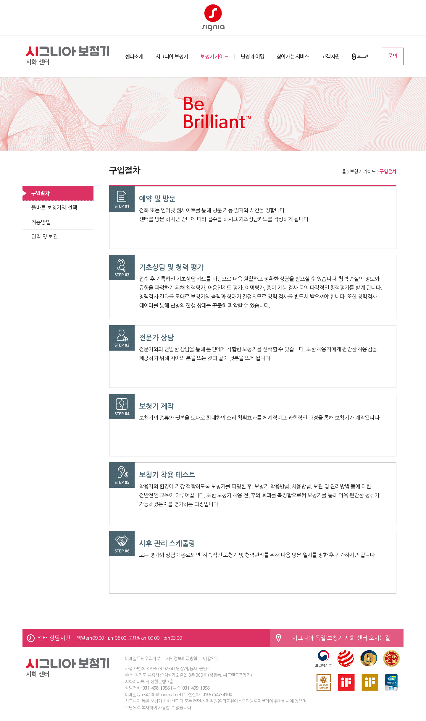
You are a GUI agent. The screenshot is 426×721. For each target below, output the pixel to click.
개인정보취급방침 (181, 658)
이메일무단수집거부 (142, 658)
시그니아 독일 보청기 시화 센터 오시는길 (341, 638)
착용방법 (41, 222)
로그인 (362, 56)
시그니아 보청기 (172, 57)
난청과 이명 (252, 57)
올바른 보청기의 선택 (54, 207)
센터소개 (134, 57)
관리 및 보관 (44, 236)
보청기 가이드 (214, 57)
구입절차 (40, 193)
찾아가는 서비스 (293, 57)
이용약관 (211, 658)
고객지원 (331, 57)
